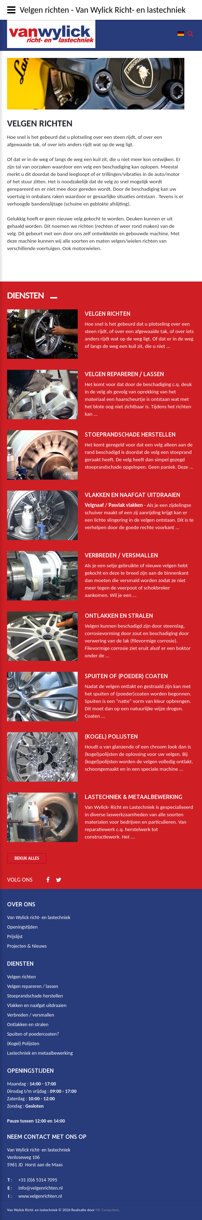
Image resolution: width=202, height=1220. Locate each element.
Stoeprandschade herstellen (130, 424)
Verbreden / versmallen (30, 1015)
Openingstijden (22, 927)
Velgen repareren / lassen (124, 364)
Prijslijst (15, 937)
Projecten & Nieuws (27, 946)
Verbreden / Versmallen (121, 545)
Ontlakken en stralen (119, 605)
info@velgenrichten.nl (40, 1188)
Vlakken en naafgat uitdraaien (132, 484)
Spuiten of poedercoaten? (33, 1034)
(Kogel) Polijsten (111, 726)
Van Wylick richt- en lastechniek (38, 917)
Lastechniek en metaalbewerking (40, 1053)
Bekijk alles (26, 858)
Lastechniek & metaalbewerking (133, 786)
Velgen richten (107, 303)
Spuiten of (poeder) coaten (126, 666)
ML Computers (107, 1210)
